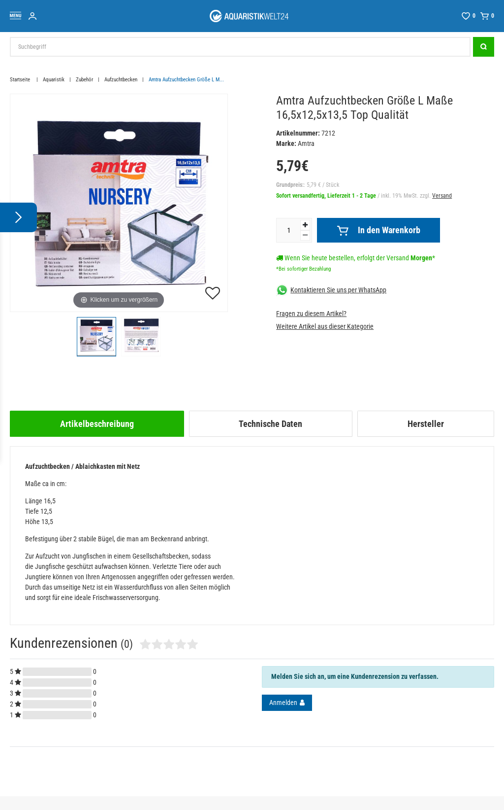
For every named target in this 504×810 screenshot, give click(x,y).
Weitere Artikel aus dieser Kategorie (325, 326)
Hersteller (426, 424)
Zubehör (84, 79)
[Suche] (483, 47)
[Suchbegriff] (240, 47)
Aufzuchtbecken (120, 79)
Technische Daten (270, 424)
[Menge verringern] (305, 235)
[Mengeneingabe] (288, 230)
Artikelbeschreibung (97, 424)
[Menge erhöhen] (305, 225)
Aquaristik (53, 79)
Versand (442, 195)
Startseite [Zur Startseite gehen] (21, 79)
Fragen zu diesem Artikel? (311, 313)
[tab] (97, 424)
